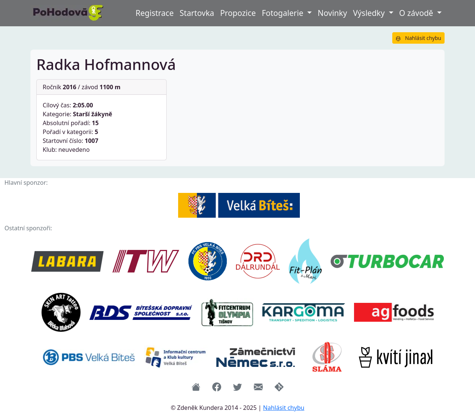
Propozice (238, 13)
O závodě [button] (417, 13)
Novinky (332, 13)
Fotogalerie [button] (283, 13)
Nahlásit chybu (418, 37)
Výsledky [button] (370, 13)
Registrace (154, 13)
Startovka (197, 13)
